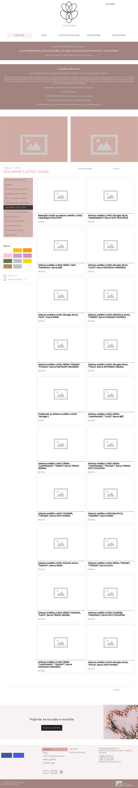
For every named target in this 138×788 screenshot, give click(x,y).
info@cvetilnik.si (106, 756)
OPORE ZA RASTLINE (14, 221)
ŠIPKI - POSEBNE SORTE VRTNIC (16, 199)
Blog (45, 753)
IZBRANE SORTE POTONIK (17, 203)
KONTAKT (73, 749)
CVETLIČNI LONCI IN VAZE (16, 212)
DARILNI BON (11, 235)
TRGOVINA (19, 35)
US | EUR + (110, 4)
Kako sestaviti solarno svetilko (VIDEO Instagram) (69, 100)
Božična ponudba (15, 280)
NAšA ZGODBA (93, 35)
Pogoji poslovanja (77, 752)
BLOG (44, 35)
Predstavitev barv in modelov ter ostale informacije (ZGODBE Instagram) (69, 105)
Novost (11, 276)
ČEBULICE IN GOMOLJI (15, 180)
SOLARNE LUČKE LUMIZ (15, 208)
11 (8, 250)
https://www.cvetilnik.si (110, 762)
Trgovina (7, 168)
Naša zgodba (49, 759)
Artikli (17, 168)
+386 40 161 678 (106, 758)
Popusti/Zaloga (85, 169)
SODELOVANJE (118, 35)
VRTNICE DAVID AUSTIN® (16, 189)
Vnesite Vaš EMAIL (52, 728)
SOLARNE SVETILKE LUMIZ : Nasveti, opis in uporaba (69, 96)
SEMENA (9, 185)
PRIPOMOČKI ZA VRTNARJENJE (12, 217)
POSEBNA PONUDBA (14, 230)
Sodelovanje (49, 763)
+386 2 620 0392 (106, 760)
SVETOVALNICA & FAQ (69, 35)
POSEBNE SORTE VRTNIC (16, 194)
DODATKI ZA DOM (13, 226)
